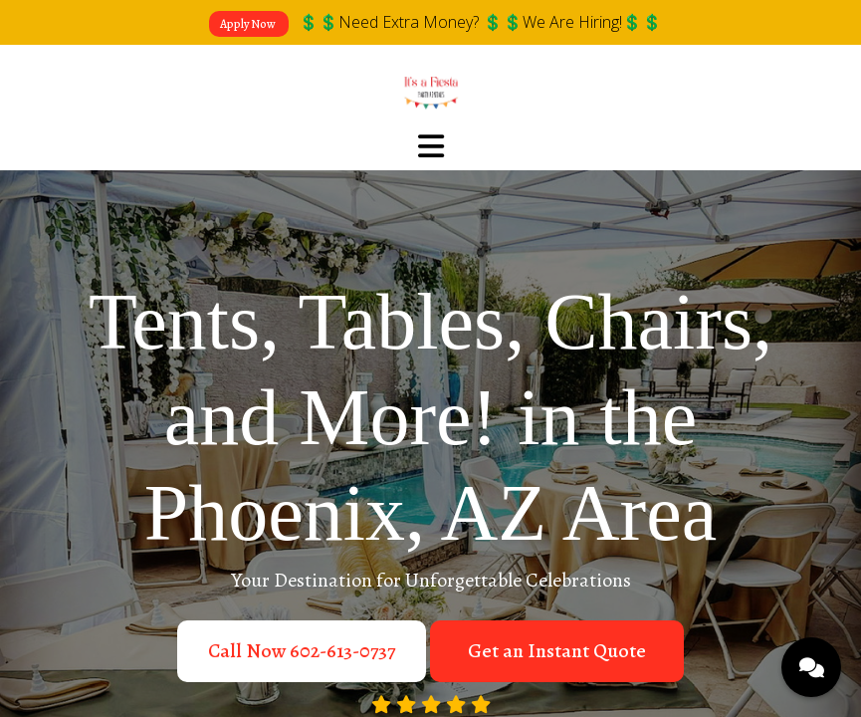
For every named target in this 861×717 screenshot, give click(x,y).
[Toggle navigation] (431, 147)
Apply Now (249, 24)
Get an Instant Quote (557, 650)
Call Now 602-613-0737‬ (301, 650)
